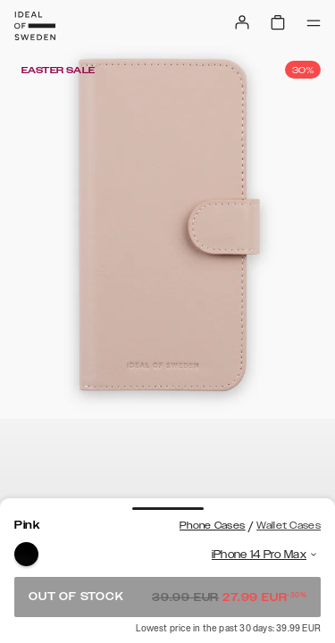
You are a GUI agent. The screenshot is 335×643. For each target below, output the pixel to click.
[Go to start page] (34, 26)
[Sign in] (242, 22)
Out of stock (167, 596)
